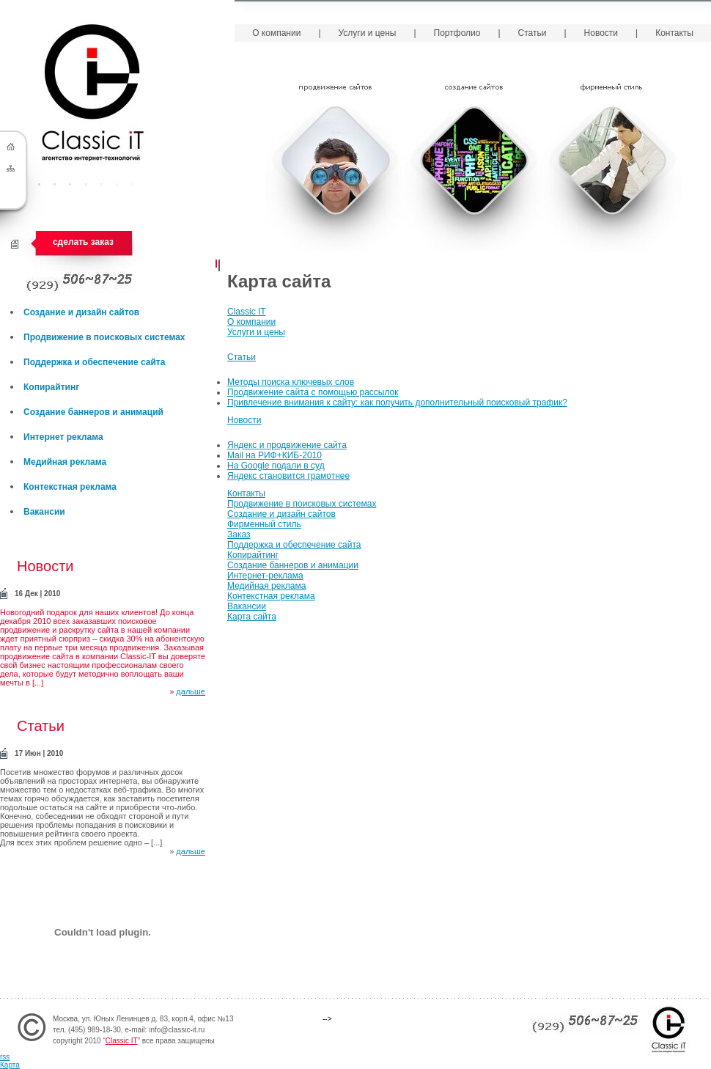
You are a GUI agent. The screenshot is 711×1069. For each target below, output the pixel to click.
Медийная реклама (266, 586)
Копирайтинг (253, 555)
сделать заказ (83, 242)
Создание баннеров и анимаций (93, 412)
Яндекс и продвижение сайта (287, 445)
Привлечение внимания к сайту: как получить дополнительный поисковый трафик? (397, 402)
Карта (10, 1065)
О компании (251, 322)
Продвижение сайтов (335, 164)
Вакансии (246, 606)
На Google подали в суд (276, 465)
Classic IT (246, 311)
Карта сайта (251, 616)
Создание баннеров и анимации (292, 565)
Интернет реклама (63, 437)
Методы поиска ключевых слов (290, 382)
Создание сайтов (474, 164)
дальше (190, 691)
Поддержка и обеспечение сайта (294, 545)
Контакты (246, 493)
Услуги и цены (256, 332)
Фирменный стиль (612, 164)
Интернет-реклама (265, 575)
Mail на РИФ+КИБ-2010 (274, 455)
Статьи (241, 357)
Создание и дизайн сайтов (281, 514)
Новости (244, 420)
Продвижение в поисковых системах (301, 504)
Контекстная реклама (271, 596)
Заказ (238, 534)
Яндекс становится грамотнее (288, 476)
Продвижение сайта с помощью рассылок (313, 392)
